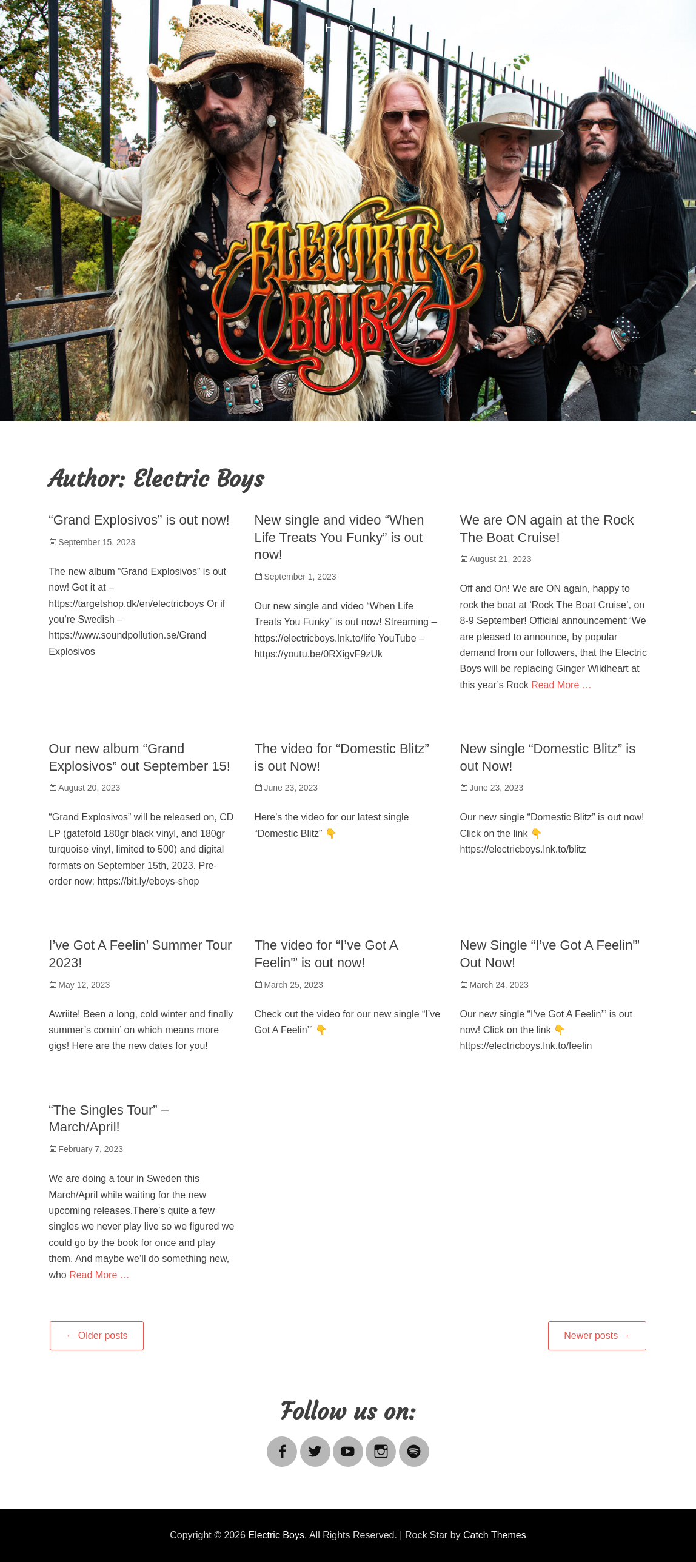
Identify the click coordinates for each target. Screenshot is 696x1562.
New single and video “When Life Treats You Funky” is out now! (339, 537)
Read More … (561, 685)
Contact (576, 28)
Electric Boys (276, 1535)
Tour (528, 28)
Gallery (482, 28)
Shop (625, 28)
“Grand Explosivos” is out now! (139, 520)
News (386, 28)
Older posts (96, 1335)
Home (339, 28)
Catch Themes (494, 1535)
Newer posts (597, 1335)
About (432, 28)
